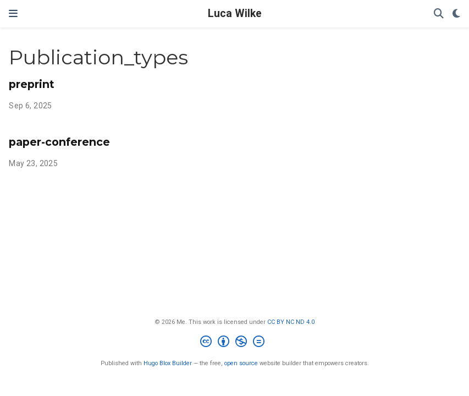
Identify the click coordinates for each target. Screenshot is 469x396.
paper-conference (59, 141)
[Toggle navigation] (13, 13)
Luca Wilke (235, 13)
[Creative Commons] (234, 343)
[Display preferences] (456, 14)
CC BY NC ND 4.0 (290, 322)
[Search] (439, 14)
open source (241, 363)
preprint (31, 84)
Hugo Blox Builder (168, 363)
